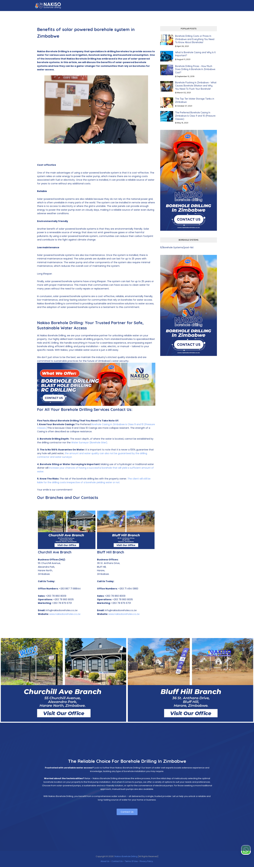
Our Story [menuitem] (93, 14)
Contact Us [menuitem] (212, 14)
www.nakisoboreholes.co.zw (64, 614)
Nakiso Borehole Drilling (126, 856)
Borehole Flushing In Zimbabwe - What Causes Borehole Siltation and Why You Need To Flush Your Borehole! (195, 85)
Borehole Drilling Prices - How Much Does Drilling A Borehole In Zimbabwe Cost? (195, 69)
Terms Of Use (131, 861)
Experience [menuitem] (126, 14)
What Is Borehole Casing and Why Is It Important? (195, 54)
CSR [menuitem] (158, 14)
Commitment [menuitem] (172, 14)
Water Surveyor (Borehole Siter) (89, 442)
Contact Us (127, 811)
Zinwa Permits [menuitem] (192, 14)
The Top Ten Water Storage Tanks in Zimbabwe (194, 100)
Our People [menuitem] (109, 14)
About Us (105, 861)
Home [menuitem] (64, 14)
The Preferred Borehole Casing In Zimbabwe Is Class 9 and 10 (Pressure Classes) (195, 115)
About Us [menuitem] (77, 14)
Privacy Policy (146, 861)
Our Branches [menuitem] (144, 14)
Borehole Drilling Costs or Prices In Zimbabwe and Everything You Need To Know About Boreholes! (194, 39)
